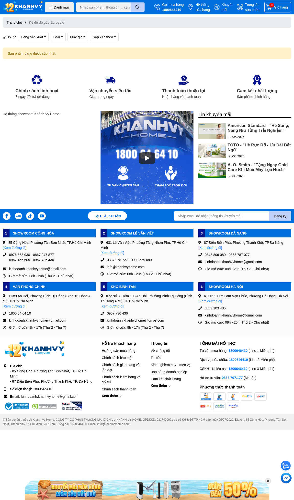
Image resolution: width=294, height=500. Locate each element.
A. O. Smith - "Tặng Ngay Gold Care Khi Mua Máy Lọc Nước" (258, 167)
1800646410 (171, 10)
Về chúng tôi (160, 350)
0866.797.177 (232, 378)
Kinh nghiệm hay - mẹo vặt (171, 365)
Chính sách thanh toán (119, 389)
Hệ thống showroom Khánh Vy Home (31, 114)
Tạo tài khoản (107, 216)
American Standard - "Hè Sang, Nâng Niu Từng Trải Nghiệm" (258, 128)
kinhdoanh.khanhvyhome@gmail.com (50, 396)
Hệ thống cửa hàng (202, 7)
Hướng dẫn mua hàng (118, 350)
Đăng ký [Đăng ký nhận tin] (280, 216)
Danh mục (59, 7)
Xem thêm (112, 396)
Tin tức (156, 358)
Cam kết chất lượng (166, 379)
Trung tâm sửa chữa (252, 7)
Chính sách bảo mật (117, 358)
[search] (138, 7)
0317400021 (165, 419)
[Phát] (147, 158)
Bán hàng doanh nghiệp (169, 372)
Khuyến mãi (227, 7)
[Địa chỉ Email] (232, 216)
